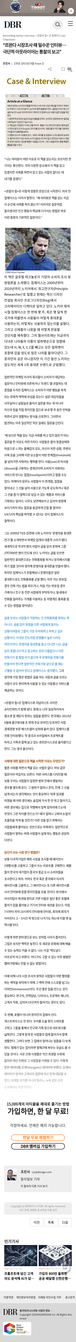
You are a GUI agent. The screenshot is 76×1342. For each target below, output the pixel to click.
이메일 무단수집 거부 (49, 1297)
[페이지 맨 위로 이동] (66, 1268)
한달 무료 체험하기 (38, 1137)
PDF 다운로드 (56, 69)
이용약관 (8, 1297)
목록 (51, 1222)
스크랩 (63, 69)
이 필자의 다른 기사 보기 (34, 1186)
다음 (65, 1222)
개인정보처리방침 (26, 1297)
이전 (37, 1222)
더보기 (49, 69)
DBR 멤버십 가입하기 (38, 1146)
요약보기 (69, 69)
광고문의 (70, 1297)
